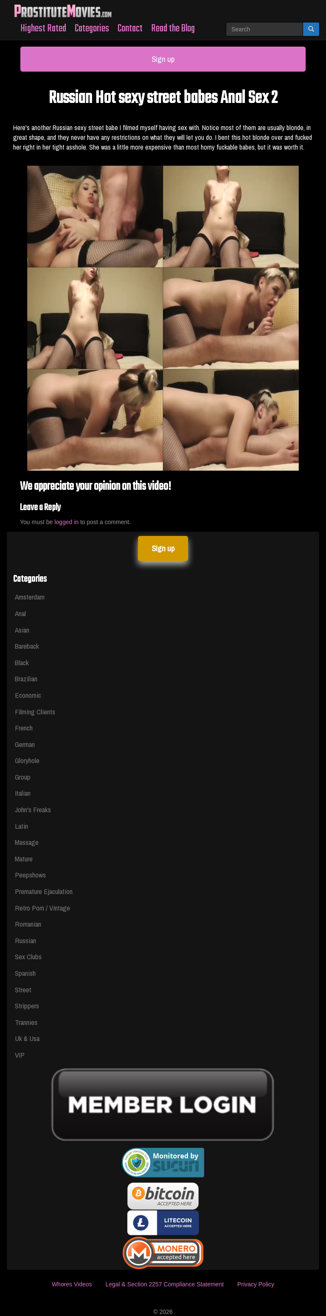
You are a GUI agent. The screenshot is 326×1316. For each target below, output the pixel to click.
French (24, 728)
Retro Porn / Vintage (42, 908)
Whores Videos (72, 1284)
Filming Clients (35, 711)
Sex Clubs (28, 956)
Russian (25, 940)
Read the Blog (173, 28)
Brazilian (26, 678)
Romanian (28, 924)
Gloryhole (27, 760)
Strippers (27, 1006)
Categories (92, 28)
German (25, 744)
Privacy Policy (255, 1284)
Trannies (26, 1022)
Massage (27, 842)
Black (22, 662)
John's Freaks (33, 809)
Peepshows (30, 875)
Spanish (25, 973)
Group (23, 777)
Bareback (27, 646)
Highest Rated (43, 28)
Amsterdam (30, 597)
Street (23, 989)
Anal (20, 613)
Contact (130, 28)
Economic (28, 695)
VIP (20, 1055)
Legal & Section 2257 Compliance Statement (164, 1284)
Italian (23, 793)
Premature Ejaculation (44, 891)
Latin (21, 826)
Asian (22, 630)
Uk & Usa (27, 1038)
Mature (24, 858)
